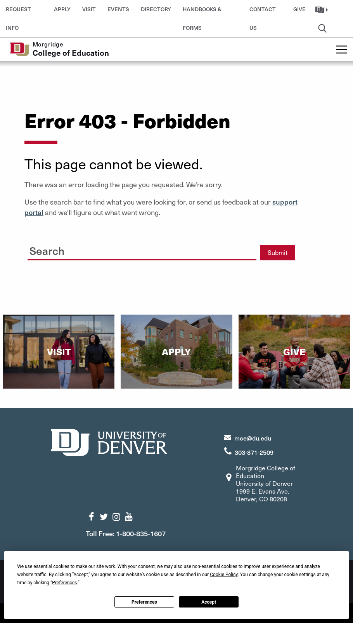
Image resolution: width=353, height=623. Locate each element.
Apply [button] (62, 9)
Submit (277, 252)
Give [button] (299, 9)
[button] (322, 9)
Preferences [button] (64, 582)
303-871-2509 (254, 452)
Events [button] (118, 9)
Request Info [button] (18, 12)
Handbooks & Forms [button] (202, 12)
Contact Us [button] (262, 12)
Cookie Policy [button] (223, 574)
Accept (208, 602)
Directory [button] (156, 9)
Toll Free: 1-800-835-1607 (126, 533)
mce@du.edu (252, 438)
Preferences (144, 602)
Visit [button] (89, 9)
